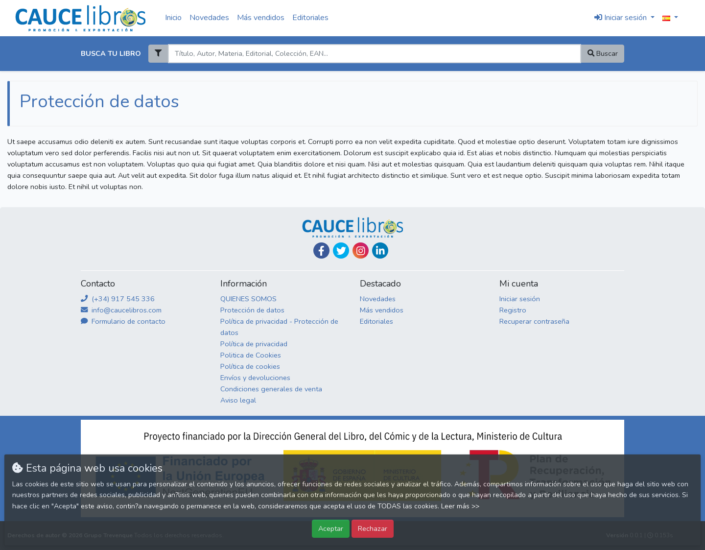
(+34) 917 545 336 (118, 299)
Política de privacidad (253, 344)
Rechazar (372, 528)
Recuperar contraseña (534, 321)
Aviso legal (238, 400)
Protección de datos (252, 310)
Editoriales (310, 17)
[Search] (374, 54)
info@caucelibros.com (121, 310)
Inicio (173, 17)
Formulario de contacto (123, 321)
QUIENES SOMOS (248, 299)
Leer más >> (460, 506)
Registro (512, 310)
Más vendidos (260, 17)
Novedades (209, 17)
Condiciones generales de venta (271, 389)
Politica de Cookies (250, 355)
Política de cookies (250, 366)
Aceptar (330, 528)
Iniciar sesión (519, 299)
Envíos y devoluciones (255, 378)
